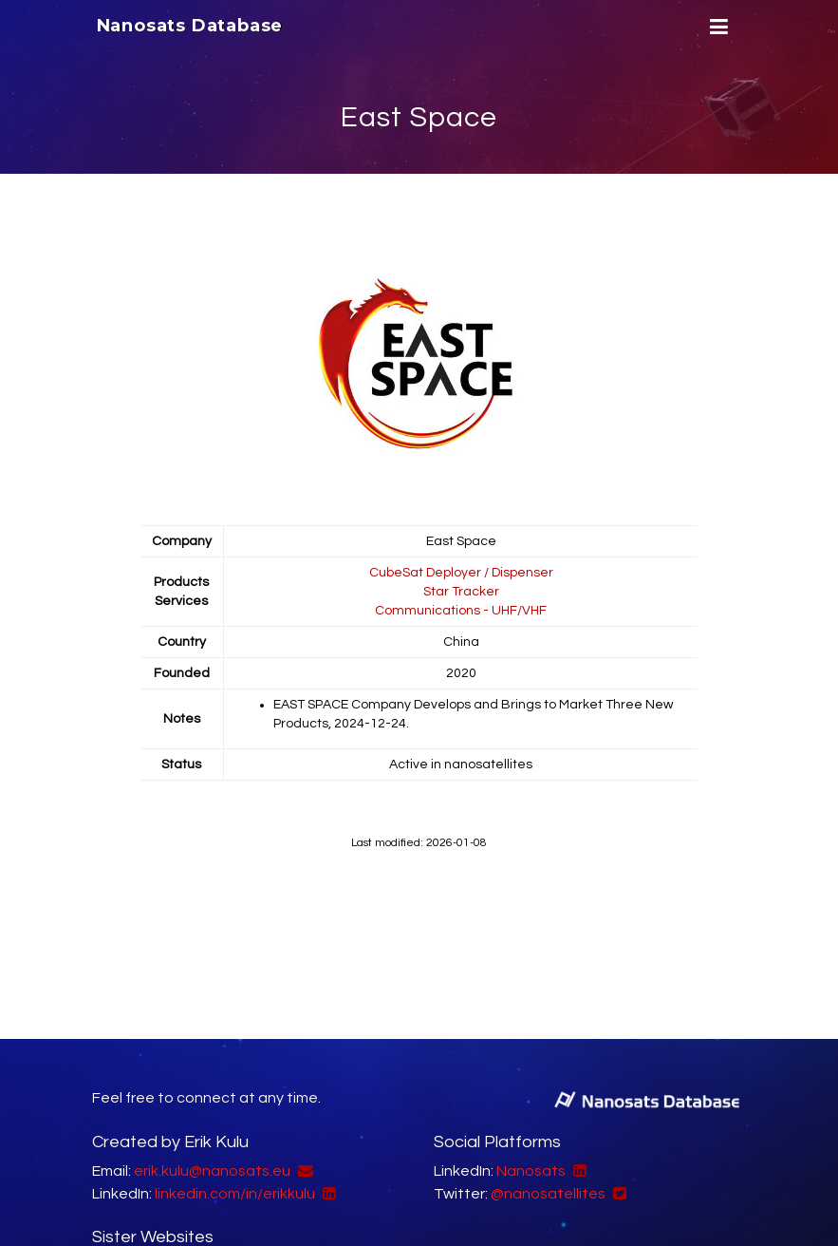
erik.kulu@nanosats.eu (212, 1171)
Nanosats (531, 1171)
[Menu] (716, 27)
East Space (419, 117)
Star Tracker (461, 591)
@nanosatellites (548, 1193)
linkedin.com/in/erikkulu (235, 1193)
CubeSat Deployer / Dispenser (461, 572)
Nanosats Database (190, 25)
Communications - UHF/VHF (461, 610)
